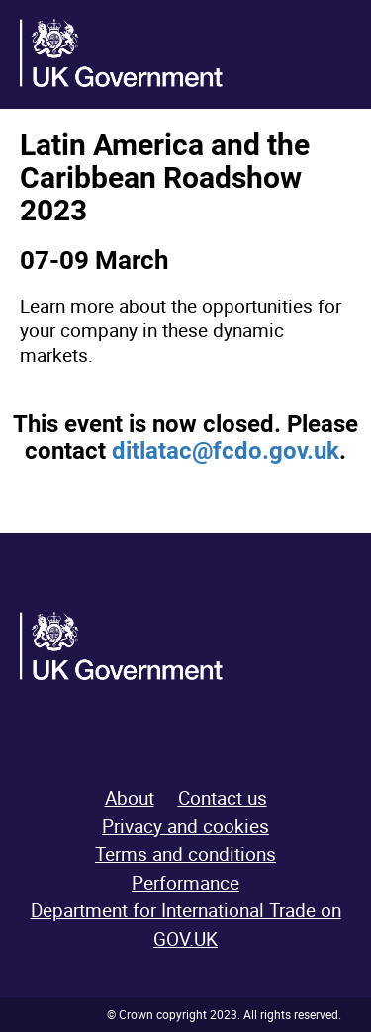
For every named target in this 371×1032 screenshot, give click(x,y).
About (129, 798)
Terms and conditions (185, 854)
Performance (185, 883)
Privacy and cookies (185, 826)
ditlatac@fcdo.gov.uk (225, 451)
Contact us (222, 798)
